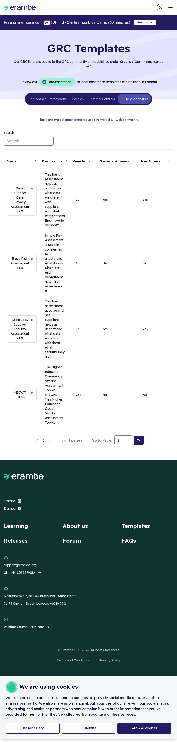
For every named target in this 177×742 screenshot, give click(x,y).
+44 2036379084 (23, 573)
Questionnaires (137, 99)
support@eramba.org (20, 565)
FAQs (129, 540)
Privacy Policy (110, 660)
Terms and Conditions (73, 660)
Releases (15, 540)
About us (75, 525)
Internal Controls (102, 99)
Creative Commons (136, 62)
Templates (136, 525)
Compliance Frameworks (48, 99)
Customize (88, 728)
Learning (16, 525)
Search (9, 133)
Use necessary (32, 728)
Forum (72, 540)
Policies (78, 99)
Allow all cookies (144, 728)
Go (138, 440)
